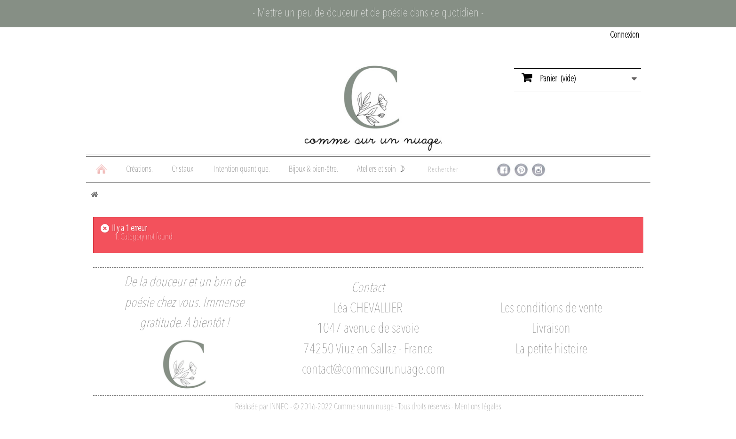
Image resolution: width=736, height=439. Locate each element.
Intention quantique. (242, 169)
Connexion (624, 35)
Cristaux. (183, 169)
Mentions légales (478, 407)
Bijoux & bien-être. (313, 169)
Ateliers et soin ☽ (381, 169)
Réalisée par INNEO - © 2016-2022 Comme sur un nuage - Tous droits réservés (342, 407)
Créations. (139, 169)
